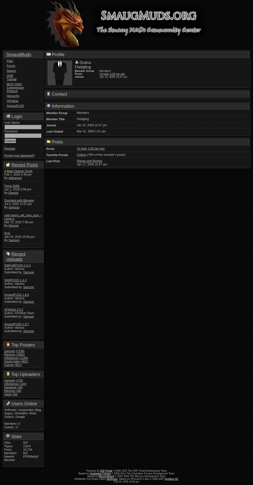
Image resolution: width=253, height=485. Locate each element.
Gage (7, 394)
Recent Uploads (15, 257)
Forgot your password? (19, 155)
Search (11, 71)
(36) (20, 387)
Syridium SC (172, 479)
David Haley (12, 361)
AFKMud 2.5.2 (13, 309)
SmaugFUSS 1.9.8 (16, 295)
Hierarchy (13, 96)
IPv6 (7, 233)
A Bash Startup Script (18, 171)
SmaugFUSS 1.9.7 (16, 324)
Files (10, 61)
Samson (14, 207)
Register (9, 148)
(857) (18, 365)
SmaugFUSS (15, 106)
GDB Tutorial (12, 77)
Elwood (13, 193)
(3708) (20, 351)
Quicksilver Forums (100, 473)
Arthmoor (112, 479)
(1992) (20, 354)
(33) (15, 394)
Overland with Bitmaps (19, 200)
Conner (9, 365)
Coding (81, 155)
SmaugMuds (18, 54)
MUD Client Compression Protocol (15, 87)
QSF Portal (106, 470)
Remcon (9, 354)
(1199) (24, 358)
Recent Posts (24, 164)
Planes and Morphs (89, 161)
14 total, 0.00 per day (112, 73)
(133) (23, 384)
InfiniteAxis (11, 358)
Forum (11, 66)
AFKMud (12, 101)
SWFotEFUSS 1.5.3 (17, 265)
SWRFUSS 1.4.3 (15, 280)
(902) (24, 361)
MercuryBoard (106, 476)
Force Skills (12, 186)
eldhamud (15, 178)
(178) (19, 380)
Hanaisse (10, 387)
